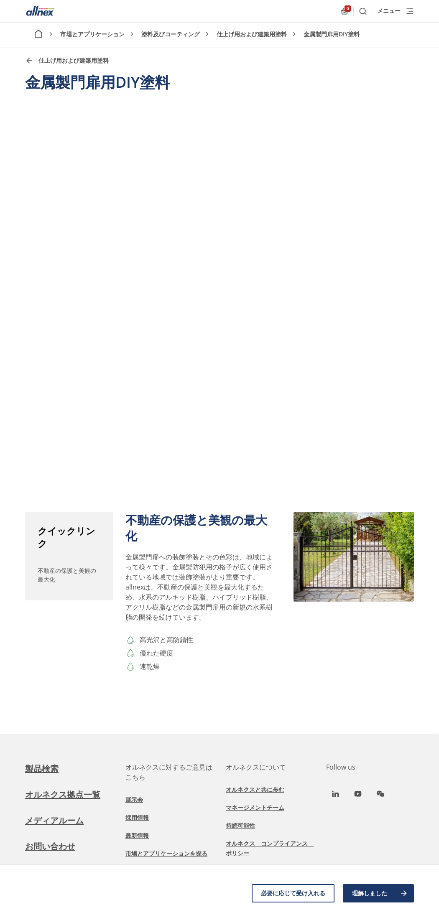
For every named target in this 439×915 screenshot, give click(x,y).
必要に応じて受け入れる (293, 893)
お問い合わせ (50, 846)
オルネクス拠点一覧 (62, 794)
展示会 (134, 799)
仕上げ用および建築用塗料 (252, 34)
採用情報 (137, 817)
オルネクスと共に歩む (255, 789)
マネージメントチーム (255, 807)
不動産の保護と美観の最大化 (67, 575)
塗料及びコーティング (170, 34)
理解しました (380, 893)
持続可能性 (240, 825)
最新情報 (137, 835)
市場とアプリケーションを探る (166, 853)
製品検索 (42, 768)
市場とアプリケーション (92, 34)
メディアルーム (54, 820)
